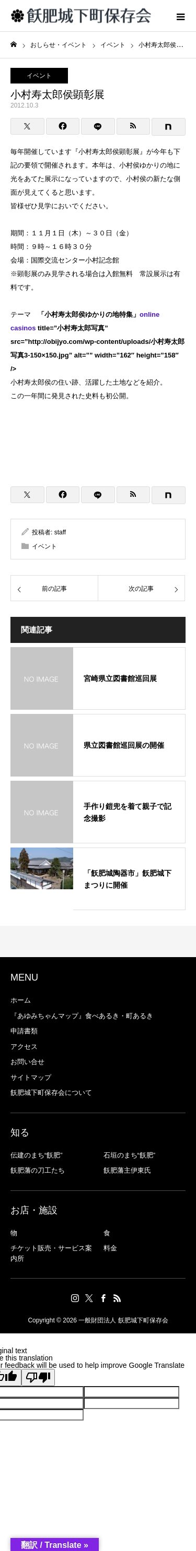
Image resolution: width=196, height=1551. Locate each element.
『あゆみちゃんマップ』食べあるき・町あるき (81, 1016)
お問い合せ (27, 1062)
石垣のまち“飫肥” (129, 1155)
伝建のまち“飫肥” (36, 1155)
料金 (110, 1248)
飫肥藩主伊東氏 (127, 1170)
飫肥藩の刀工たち (37, 1170)
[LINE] (98, 126)
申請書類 (24, 1031)
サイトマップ (30, 1077)
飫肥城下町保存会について (51, 1092)
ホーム (20, 1000)
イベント (39, 75)
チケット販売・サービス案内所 (51, 1253)
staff (60, 532)
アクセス (24, 1047)
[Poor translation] (38, 1377)
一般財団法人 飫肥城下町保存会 (123, 1320)
